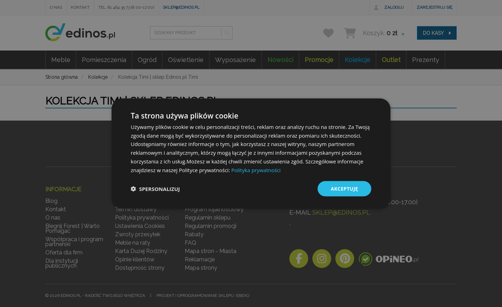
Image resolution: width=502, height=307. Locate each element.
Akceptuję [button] (344, 188)
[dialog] (251, 153)
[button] (155, 189)
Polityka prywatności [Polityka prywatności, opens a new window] (256, 169)
